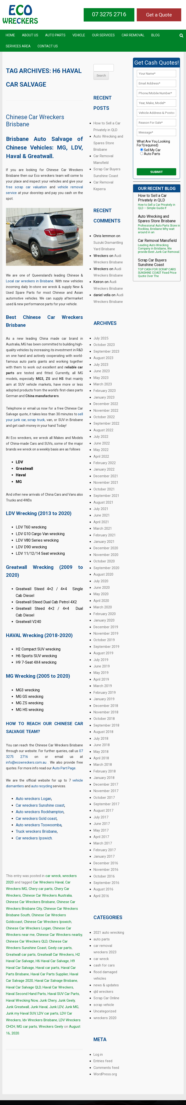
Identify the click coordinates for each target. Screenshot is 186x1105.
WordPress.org (105, 1074)
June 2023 (101, 371)
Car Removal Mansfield (157, 240)
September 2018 (106, 725)
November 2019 (105, 633)
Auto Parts (55, 35)
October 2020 (104, 561)
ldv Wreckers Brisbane (39, 1020)
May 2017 (101, 830)
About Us (30, 35)
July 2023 (100, 364)
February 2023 (104, 391)
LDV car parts (47, 1013)
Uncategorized (104, 1011)
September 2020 (106, 568)
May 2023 (101, 378)
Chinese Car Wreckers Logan (28, 928)
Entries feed (102, 1061)
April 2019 (101, 679)
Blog (155, 35)
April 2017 (101, 837)
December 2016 (105, 863)
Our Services (103, 35)
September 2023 (106, 351)
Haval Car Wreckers (58, 987)
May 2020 (101, 594)
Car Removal (133, 35)
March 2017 (102, 843)
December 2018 (105, 706)
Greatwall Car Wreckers (55, 954)
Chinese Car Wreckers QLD (26, 941)
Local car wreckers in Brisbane (29, 281)
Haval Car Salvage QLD (23, 987)
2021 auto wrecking (108, 932)
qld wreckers (103, 991)
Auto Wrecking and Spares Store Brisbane (108, 143)
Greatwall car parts (21, 954)
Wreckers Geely (51, 1026)
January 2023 (104, 397)
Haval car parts (47, 968)
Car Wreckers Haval (48, 882)
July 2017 (100, 817)
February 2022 (104, 463)
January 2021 (104, 541)
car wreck (53, 876)
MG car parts (27, 1026)
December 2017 (105, 784)
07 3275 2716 (109, 14)
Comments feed (106, 1068)
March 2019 (102, 686)
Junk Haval (39, 1007)
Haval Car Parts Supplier (49, 974)
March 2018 (102, 764)
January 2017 (104, 856)
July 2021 (100, 509)
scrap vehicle (103, 1005)
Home (10, 35)
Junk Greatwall (17, 1007)
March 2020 (102, 607)
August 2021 (103, 502)
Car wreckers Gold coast (36, 818)
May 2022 (101, 450)
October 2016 (104, 876)
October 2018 (104, 718)
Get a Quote (159, 15)
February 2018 (104, 771)
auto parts (101, 939)
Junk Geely (66, 1000)
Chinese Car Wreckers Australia (47, 895)
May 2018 (101, 752)
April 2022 (101, 456)
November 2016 (105, 869)
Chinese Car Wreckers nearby (59, 935)
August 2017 (103, 810)
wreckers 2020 (104, 1018)
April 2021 (101, 522)
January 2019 (104, 699)
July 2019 (100, 660)
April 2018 (101, 758)
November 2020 (105, 555)
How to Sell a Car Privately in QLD (152, 197)
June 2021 (101, 515)
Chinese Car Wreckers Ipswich (47, 922)
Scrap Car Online (106, 998)
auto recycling (41, 786)
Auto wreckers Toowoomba (38, 825)
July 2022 (100, 436)
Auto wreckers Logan (33, 798)
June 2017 (101, 824)
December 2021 (105, 476)
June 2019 (101, 666)
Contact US (48, 46)
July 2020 (100, 581)
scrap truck (36, 420)
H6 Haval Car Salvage (52, 961)
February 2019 (104, 692)
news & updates (106, 985)
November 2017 (105, 791)
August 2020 (103, 574)
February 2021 (104, 535)
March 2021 (102, 528)
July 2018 (100, 738)
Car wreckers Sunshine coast (40, 805)
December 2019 (105, 627)
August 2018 (103, 732)
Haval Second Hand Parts (26, 994)
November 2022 (105, 410)
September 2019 (106, 646)
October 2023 (104, 345)
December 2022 (105, 404)
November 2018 (105, 712)
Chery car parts (41, 889)
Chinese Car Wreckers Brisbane (30, 902)
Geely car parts (60, 948)
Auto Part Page (64, 768)
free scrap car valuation (26, 187)
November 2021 (105, 482)
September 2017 (106, 804)
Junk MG (71, 1007)
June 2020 (101, 587)
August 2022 (103, 430)
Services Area (18, 46)
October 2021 (104, 489)
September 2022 (106, 423)
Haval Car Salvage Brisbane (56, 980)
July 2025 (100, 338)
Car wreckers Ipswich (34, 838)
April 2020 (101, 601)
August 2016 (103, 889)
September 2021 (106, 496)
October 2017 (104, 797)
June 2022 (101, 443)
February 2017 (104, 850)
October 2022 (104, 417)
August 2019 (103, 653)
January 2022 (104, 469)
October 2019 (104, 640)
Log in (98, 1054)
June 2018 (101, 745)
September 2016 (106, 883)
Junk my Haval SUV (21, 1013)
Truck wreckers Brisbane (36, 831)
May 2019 (101, 673)
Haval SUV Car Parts (63, 994)
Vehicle (78, 35)
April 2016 (101, 896)
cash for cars (104, 965)
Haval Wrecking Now (22, 1000)
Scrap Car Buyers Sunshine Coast (152, 262)
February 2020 (104, 614)
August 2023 (103, 358)
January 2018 (104, 778)
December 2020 (105, 548)
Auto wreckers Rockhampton (40, 812)
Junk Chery (47, 1000)
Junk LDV (56, 1007)
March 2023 (102, 384)
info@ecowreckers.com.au (26, 762)
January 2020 (104, 620)
